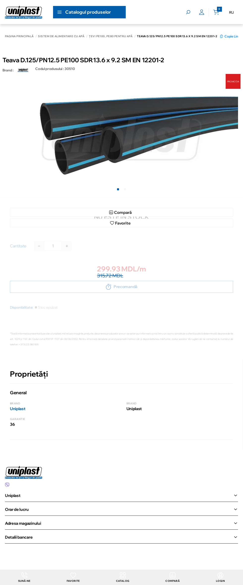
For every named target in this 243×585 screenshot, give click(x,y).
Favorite (73, 577)
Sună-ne (24, 577)
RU (231, 12)
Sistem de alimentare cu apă (61, 36)
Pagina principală (19, 36)
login (220, 577)
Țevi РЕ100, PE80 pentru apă (110, 36)
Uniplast (17, 408)
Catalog (122, 577)
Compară (172, 577)
